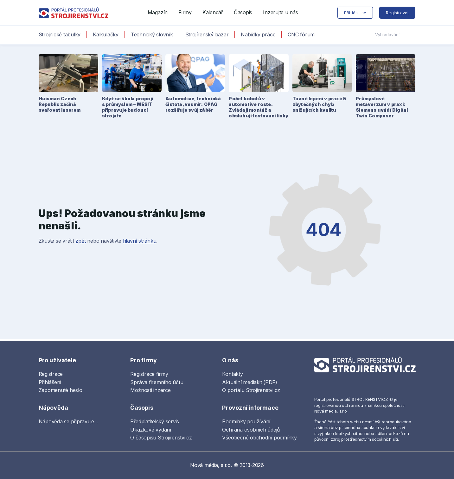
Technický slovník (152, 34)
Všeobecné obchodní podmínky (259, 437)
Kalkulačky (105, 34)
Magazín (158, 12)
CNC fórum (301, 34)
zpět (80, 241)
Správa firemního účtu (156, 382)
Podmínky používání (246, 421)
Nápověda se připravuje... (68, 421)
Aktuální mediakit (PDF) (249, 382)
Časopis (243, 12)
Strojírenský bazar (207, 34)
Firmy (185, 12)
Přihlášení (50, 382)
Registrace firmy (149, 374)
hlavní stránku (140, 241)
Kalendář (212, 12)
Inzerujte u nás (280, 12)
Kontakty (232, 374)
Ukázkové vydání (150, 429)
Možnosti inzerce (150, 390)
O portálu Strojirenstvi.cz (251, 390)
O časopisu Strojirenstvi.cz (161, 437)
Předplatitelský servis (154, 421)
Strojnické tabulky (60, 34)
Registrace (51, 374)
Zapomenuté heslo (60, 390)
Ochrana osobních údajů (251, 429)
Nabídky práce (258, 34)
